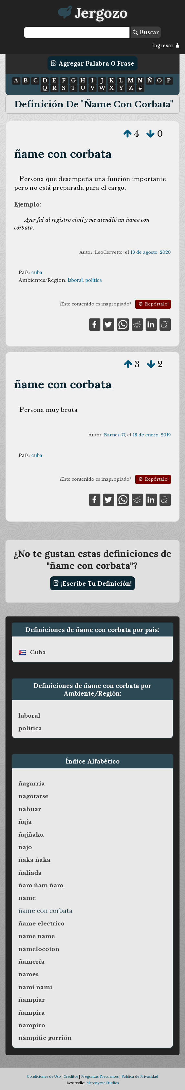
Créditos (71, 1076)
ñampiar (31, 999)
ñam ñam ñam (40, 885)
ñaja (25, 821)
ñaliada (30, 872)
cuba (36, 272)
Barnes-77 (114, 435)
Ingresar (166, 45)
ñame (27, 898)
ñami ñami (35, 987)
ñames (28, 974)
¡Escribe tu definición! (92, 583)
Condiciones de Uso (44, 1076)
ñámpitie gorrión (45, 1038)
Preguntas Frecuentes (99, 1076)
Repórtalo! (153, 304)
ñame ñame (36, 936)
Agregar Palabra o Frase (92, 63)
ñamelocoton (38, 949)
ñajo (25, 847)
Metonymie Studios (102, 1083)
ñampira (31, 1012)
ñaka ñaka (34, 859)
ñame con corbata (63, 153)
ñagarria (31, 783)
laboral (75, 280)
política (93, 280)
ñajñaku (31, 834)
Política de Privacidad (139, 1076)
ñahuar (29, 809)
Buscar (146, 32)
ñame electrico (41, 923)
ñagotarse (33, 796)
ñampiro (31, 1025)
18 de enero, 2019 (152, 435)
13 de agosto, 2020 (150, 252)
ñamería (31, 961)
